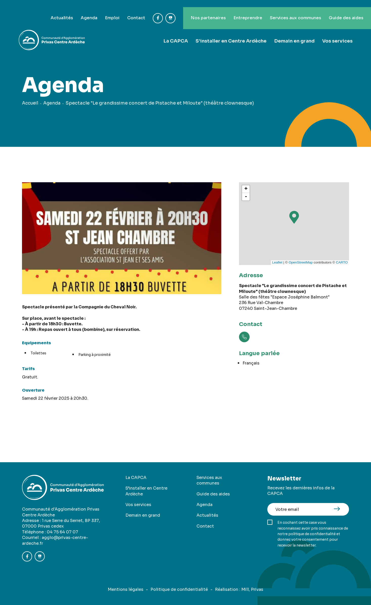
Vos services (337, 33)
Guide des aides (344, 10)
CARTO (342, 262)
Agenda (67, 10)
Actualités (37, 10)
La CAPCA (177, 33)
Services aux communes (288, 10)
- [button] (246, 196)
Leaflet (277, 262)
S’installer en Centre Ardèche (231, 33)
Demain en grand (294, 33)
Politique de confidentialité (179, 589)
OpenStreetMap (301, 262)
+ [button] (246, 189)
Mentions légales (125, 589)
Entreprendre (236, 10)
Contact (118, 10)
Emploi (92, 10)
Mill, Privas (252, 589)
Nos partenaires (192, 10)
